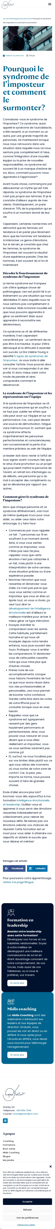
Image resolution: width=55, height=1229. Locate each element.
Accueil (6, 18)
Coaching (8, 1141)
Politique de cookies (26, 1225)
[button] (50, 1166)
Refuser (27, 1209)
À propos (9, 1133)
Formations (9, 1144)
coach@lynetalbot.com (25, 1113)
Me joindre (8, 1160)
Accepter (27, 1201)
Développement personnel (21, 18)
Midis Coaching (11, 1152)
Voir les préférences (27, 1217)
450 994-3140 (23, 1110)
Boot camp (9, 1148)
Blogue (6, 1156)
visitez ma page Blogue (18, 882)
